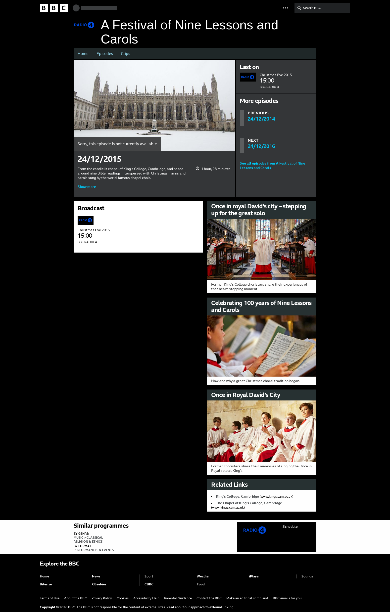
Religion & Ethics (88, 541)
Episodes (105, 53)
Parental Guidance (178, 598)
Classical (95, 537)
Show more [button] (87, 187)
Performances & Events (94, 550)
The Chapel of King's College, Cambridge (249, 503)
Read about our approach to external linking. (200, 607)
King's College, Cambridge (237, 496)
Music (78, 537)
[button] (286, 8)
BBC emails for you (287, 598)
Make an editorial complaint (247, 598)
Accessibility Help (146, 598)
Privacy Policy (102, 598)
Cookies (123, 598)
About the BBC (75, 598)
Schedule (290, 526)
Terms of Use (49, 598)
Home (83, 53)
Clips (125, 53)
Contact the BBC (209, 598)
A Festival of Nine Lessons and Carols (189, 32)
